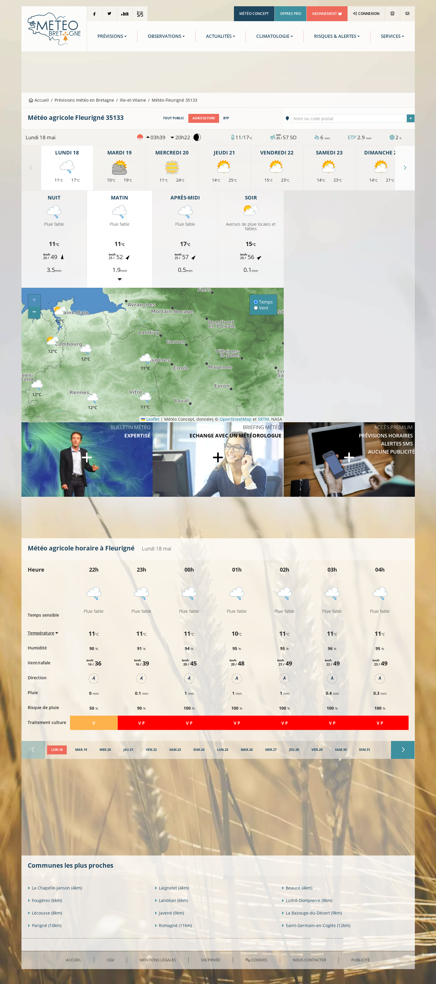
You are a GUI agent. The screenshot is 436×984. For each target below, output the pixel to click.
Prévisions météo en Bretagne (84, 100)
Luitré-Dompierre (307, 900)
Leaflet (150, 419)
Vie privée (210, 960)
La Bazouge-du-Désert (312, 913)
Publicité (360, 960)
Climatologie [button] (272, 36)
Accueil (39, 100)
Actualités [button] (219, 36)
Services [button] (391, 36)
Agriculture (204, 118)
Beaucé (297, 888)
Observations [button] (164, 36)
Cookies (256, 960)
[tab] (57, 749)
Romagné (173, 925)
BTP (226, 118)
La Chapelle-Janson (55, 888)
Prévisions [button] (110, 36)
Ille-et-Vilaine (133, 100)
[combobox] (353, 118)
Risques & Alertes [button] (335, 36)
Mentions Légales (157, 960)
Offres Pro (290, 13)
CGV (110, 960)
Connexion (366, 13)
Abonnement (327, 13)
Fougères (45, 900)
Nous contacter (309, 960)
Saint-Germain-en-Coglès (316, 925)
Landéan (171, 900)
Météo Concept (254, 13)
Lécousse (45, 913)
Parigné (44, 925)
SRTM (263, 419)
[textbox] (353, 119)
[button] (53, 345)
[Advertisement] (218, 71)
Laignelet (172, 888)
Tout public (173, 118)
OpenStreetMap (236, 419)
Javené (169, 913)
